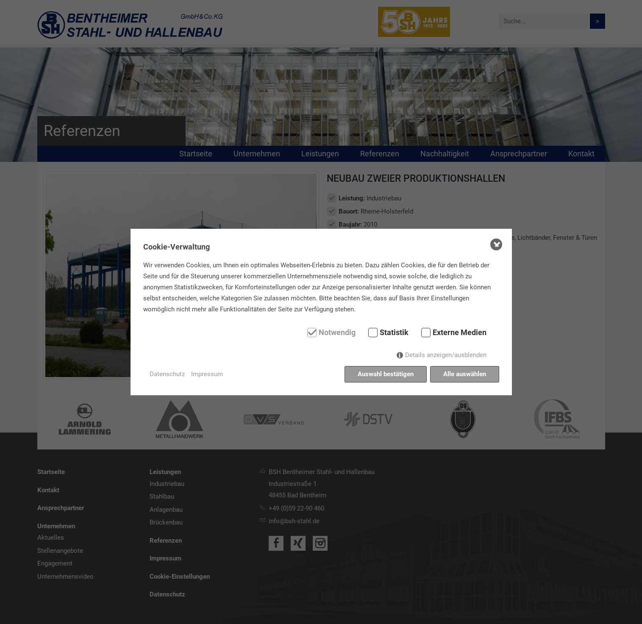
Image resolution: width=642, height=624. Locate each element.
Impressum (207, 374)
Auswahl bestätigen (386, 374)
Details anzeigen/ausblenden (445, 355)
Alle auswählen (464, 374)
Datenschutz (167, 374)
